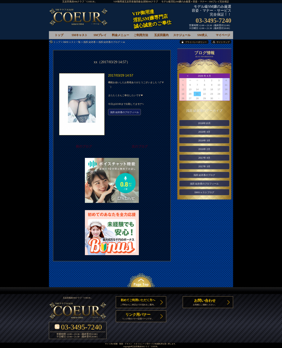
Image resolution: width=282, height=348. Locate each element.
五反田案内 (161, 35)
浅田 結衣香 (89, 42)
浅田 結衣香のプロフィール (124, 112)
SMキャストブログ (204, 192)
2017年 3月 (204, 166)
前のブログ (84, 146)
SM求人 (202, 35)
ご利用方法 (141, 35)
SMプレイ (100, 35)
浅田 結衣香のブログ (109, 42)
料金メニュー (120, 35)
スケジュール (181, 35)
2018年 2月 (204, 149)
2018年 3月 (204, 140)
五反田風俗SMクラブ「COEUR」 (79, 1)
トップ (56, 42)
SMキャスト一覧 (72, 42)
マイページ (223, 35)
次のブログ (140, 146)
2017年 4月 (204, 157)
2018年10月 (204, 123)
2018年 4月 (204, 132)
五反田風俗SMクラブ (140, 347)
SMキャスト (79, 35)
